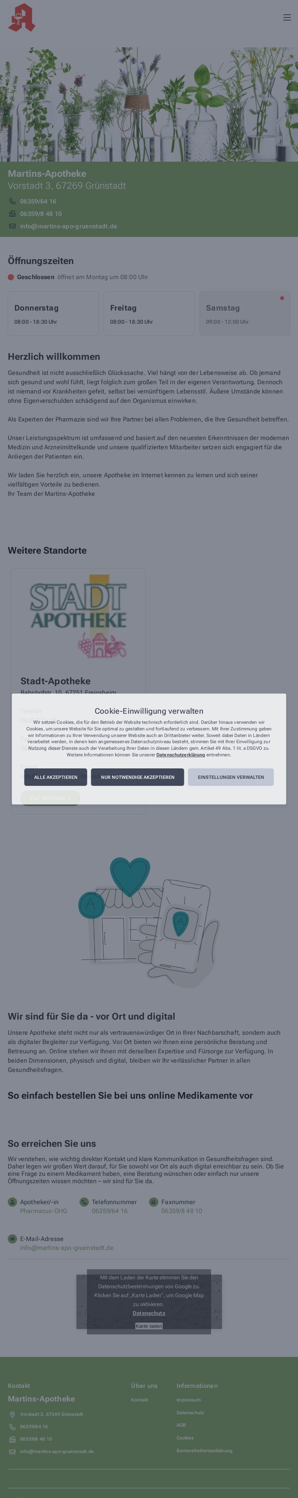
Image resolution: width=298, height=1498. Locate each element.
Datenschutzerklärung (180, 755)
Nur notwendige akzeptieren (138, 777)
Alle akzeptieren (56, 777)
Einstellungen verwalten (231, 777)
